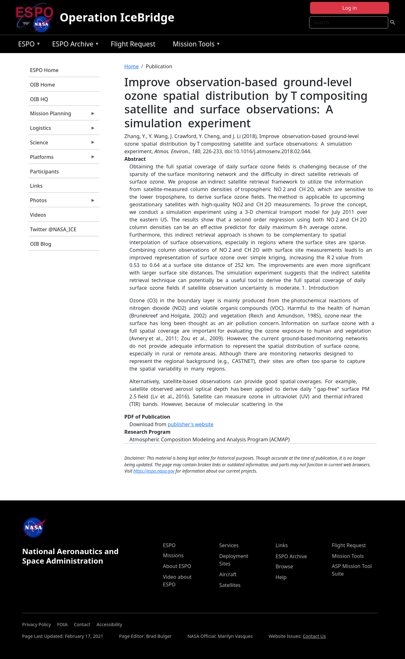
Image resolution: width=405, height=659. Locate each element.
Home (131, 66)
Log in (349, 7)
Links (36, 185)
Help (281, 577)
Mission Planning (62, 115)
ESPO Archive (74, 45)
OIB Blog (40, 243)
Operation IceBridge (116, 17)
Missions (173, 555)
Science (62, 144)
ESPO (27, 45)
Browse (284, 566)
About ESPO (177, 566)
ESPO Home (44, 70)
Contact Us (314, 636)
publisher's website (191, 424)
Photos (62, 202)
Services (229, 545)
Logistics (62, 129)
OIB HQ (39, 99)
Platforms (62, 159)
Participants (44, 171)
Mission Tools (195, 45)
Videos (38, 214)
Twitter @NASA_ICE (53, 229)
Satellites (229, 585)
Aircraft (228, 574)
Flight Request (133, 43)
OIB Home (42, 84)
